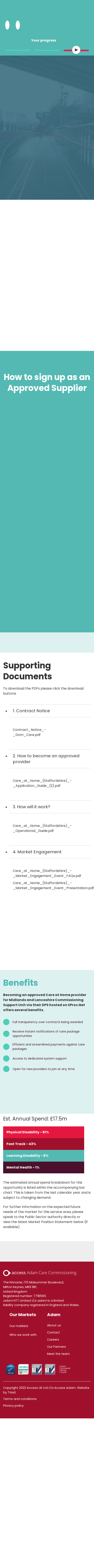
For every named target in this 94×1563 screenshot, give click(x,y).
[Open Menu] (18, 25)
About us (54, 1325)
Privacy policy (13, 1405)
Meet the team (58, 1354)
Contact (53, 1332)
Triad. (12, 1392)
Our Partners (56, 1347)
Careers (53, 1339)
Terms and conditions (20, 1399)
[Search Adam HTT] (7, 25)
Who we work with (23, 1335)
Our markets (18, 1326)
